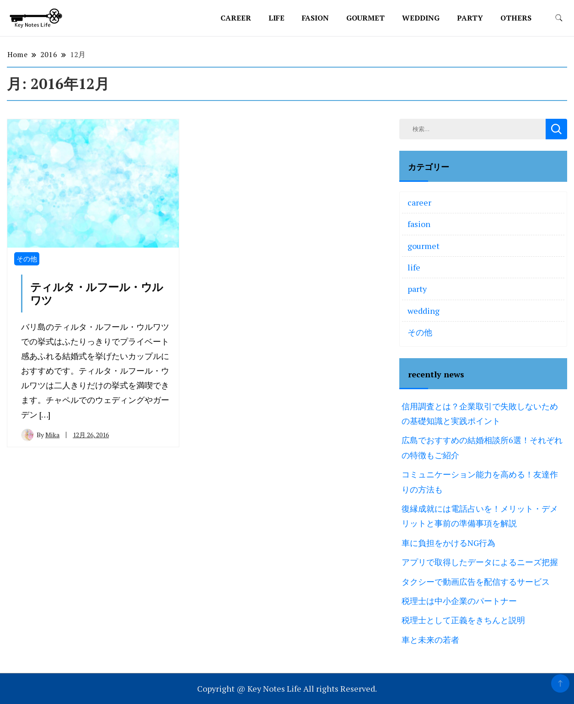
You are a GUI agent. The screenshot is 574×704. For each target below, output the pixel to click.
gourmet (365, 18)
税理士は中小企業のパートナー (459, 600)
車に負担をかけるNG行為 (448, 542)
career (235, 18)
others (515, 18)
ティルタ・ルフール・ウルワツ (96, 294)
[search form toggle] (559, 18)
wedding (421, 18)
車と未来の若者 (430, 639)
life (276, 18)
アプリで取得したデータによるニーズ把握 (480, 561)
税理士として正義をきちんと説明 (463, 619)
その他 (26, 258)
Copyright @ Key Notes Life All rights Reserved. (287, 688)
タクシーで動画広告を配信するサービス (476, 581)
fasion (315, 18)
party (470, 18)
